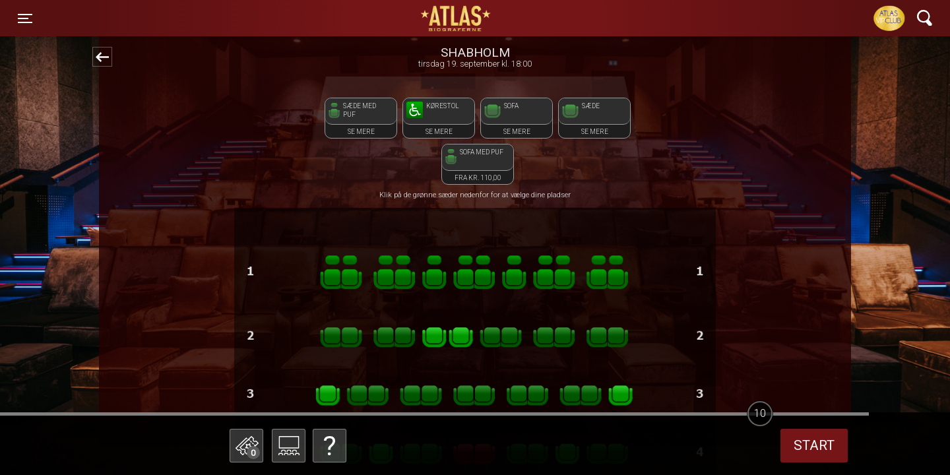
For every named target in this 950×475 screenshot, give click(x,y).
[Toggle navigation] (25, 18)
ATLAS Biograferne (456, 18)
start (814, 445)
